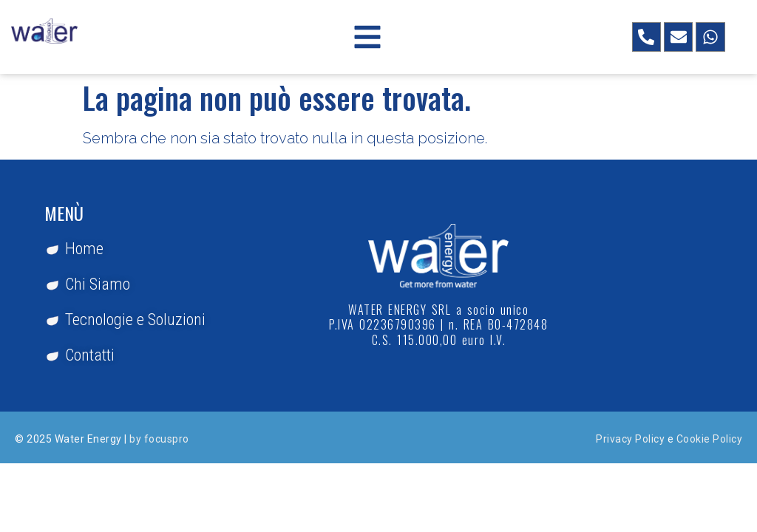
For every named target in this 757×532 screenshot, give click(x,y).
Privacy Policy (630, 439)
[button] (367, 37)
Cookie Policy (709, 439)
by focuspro (159, 439)
